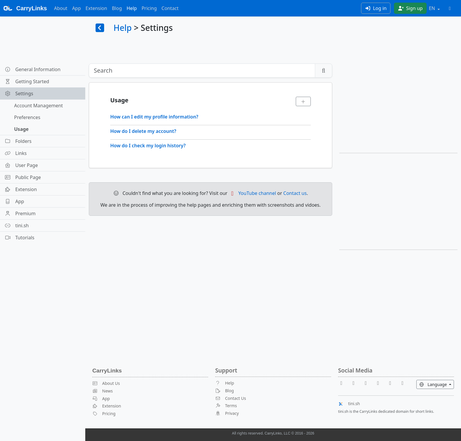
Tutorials (19, 237)
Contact (169, 8)
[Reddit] (368, 383)
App (76, 8)
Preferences (27, 117)
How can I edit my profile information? (154, 116)
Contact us (295, 193)
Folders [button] (18, 141)
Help (132, 8)
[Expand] (303, 101)
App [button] (14, 201)
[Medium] (402, 383)
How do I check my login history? (148, 145)
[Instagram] (392, 383)
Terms (226, 405)
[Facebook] (343, 383)
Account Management (38, 105)
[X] (380, 383)
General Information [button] (33, 69)
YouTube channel (252, 193)
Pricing (149, 8)
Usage (21, 129)
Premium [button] (20, 213)
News (102, 391)
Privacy (227, 413)
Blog (117, 8)
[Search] (202, 71)
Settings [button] (19, 93)
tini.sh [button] (17, 225)
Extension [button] (21, 189)
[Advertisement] (398, 105)
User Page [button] (21, 165)
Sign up (410, 8)
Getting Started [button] (27, 81)
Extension (96, 8)
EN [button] (432, 8)
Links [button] (16, 153)
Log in (376, 8)
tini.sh (349, 403)
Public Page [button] (23, 177)
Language (436, 384)
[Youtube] (356, 383)
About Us (106, 383)
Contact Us (230, 398)
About (60, 8)
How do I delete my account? (143, 131)
